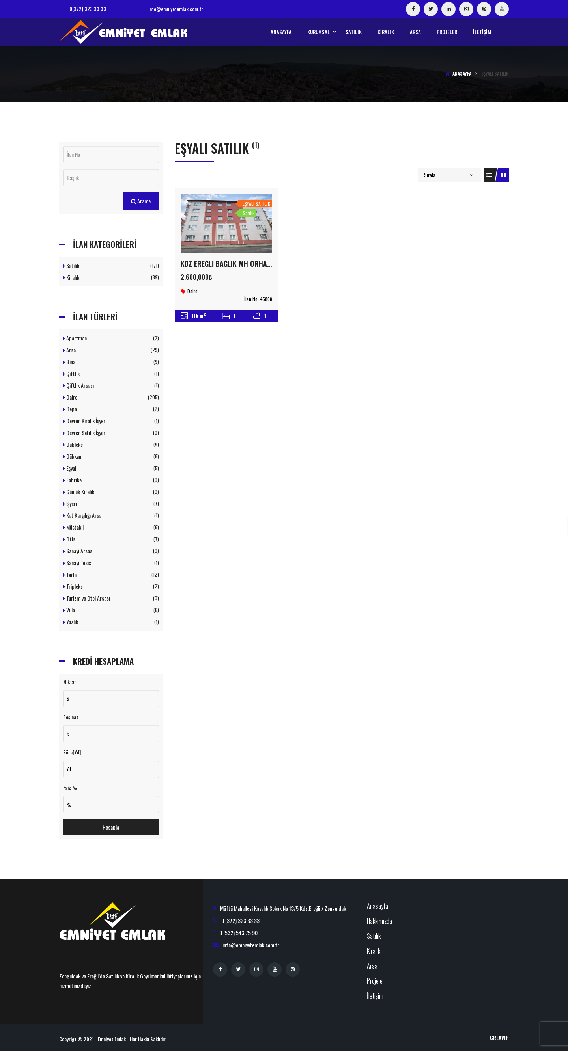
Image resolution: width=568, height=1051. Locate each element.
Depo (111, 409)
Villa (111, 610)
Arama (141, 201)
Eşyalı (111, 468)
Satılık (111, 265)
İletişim (375, 996)
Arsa (111, 350)
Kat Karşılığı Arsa (111, 515)
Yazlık (111, 622)
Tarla (111, 574)
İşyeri (111, 503)
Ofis (111, 539)
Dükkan (111, 456)
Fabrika (111, 480)
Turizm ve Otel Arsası (111, 598)
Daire (111, 397)
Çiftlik (111, 373)
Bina (111, 361)
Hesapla (111, 827)
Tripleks (111, 586)
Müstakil (111, 527)
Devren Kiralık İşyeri (111, 421)
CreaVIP (499, 1038)
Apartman (111, 338)
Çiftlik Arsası (111, 385)
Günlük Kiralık (111, 491)
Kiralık (111, 277)
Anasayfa (461, 73)
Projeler (376, 981)
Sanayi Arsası (111, 551)
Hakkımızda (379, 921)
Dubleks (111, 444)
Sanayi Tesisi (111, 562)
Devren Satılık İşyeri (111, 432)
